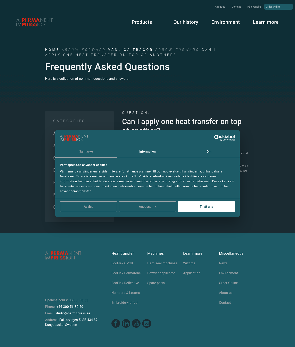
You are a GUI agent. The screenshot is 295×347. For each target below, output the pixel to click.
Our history (185, 22)
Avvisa (88, 207)
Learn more (266, 22)
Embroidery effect (124, 303)
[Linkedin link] (126, 324)
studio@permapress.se (72, 313)
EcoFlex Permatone (126, 273)
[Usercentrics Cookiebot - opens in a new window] (217, 138)
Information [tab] (147, 151)
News (223, 263)
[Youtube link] (136, 324)
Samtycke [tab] (86, 151)
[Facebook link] (115, 324)
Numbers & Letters (125, 293)
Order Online (278, 6)
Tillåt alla (206, 207)
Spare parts (156, 283)
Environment (225, 22)
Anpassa (148, 207)
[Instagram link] (146, 324)
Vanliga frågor (130, 50)
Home (52, 50)
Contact (236, 6)
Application (191, 273)
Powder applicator (161, 273)
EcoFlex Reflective (125, 283)
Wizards (189, 263)
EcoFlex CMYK (122, 263)
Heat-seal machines (162, 263)
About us (220, 6)
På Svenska (254, 6)
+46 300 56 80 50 (69, 307)
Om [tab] (208, 151)
